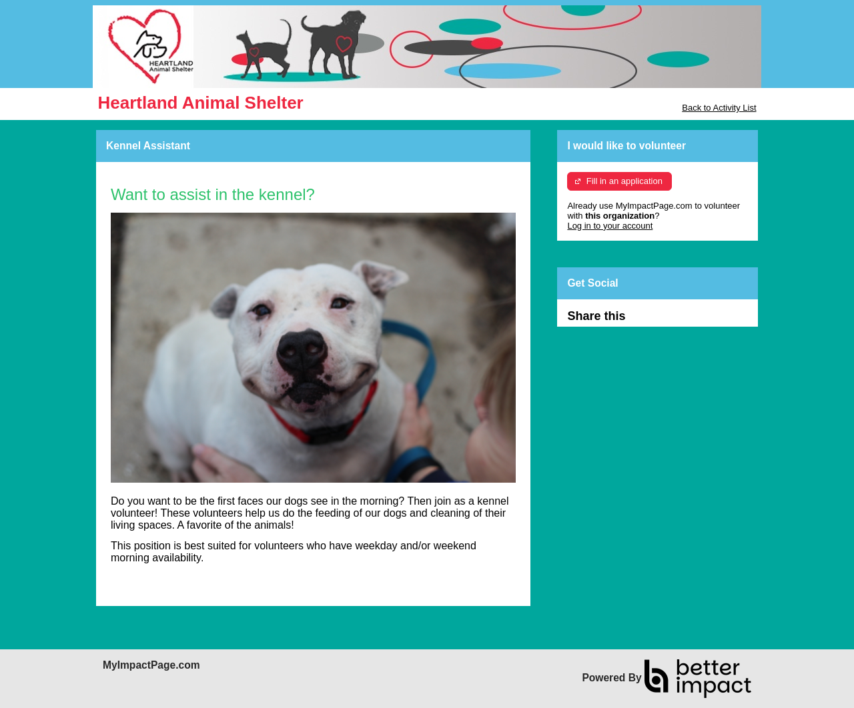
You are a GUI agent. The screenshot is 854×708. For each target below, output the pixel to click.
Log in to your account (610, 226)
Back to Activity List (719, 108)
